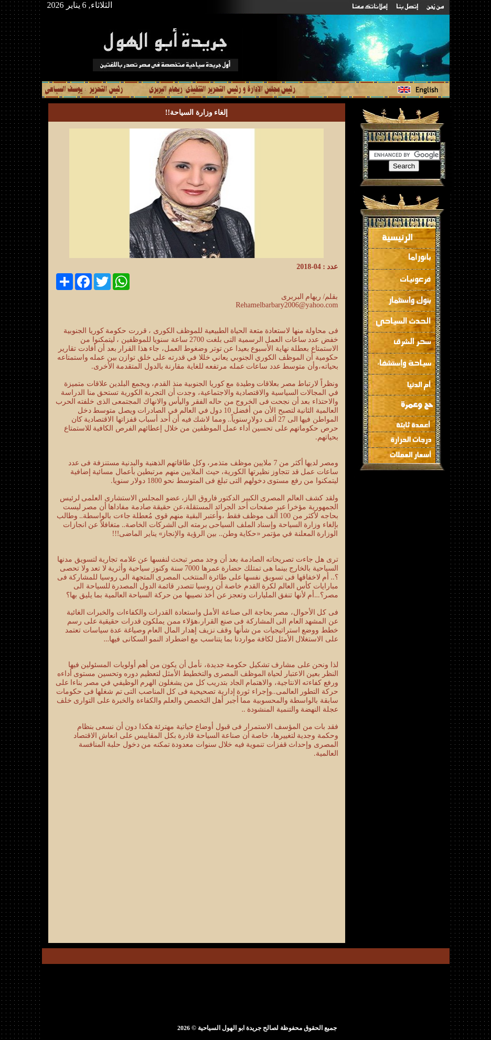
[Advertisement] (250, 860)
